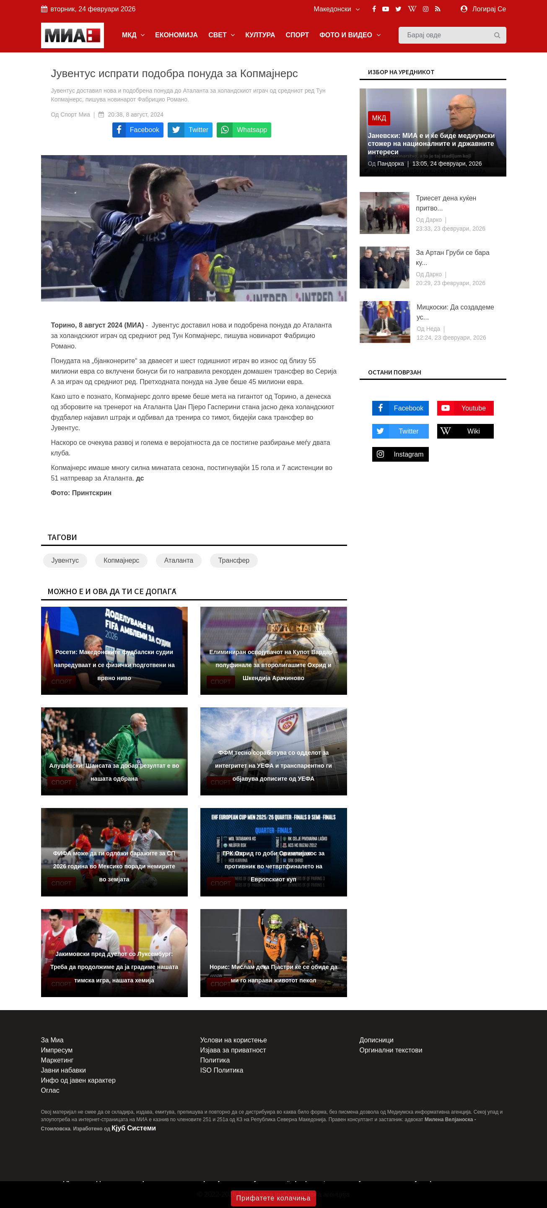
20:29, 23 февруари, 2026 (450, 283)
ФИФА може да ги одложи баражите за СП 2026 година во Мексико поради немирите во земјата (114, 866)
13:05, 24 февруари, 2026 (447, 163)
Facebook (398, 408)
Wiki (458, 431)
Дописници (377, 1040)
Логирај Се (489, 9)
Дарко (433, 219)
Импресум (57, 1050)
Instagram (398, 454)
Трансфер (233, 560)
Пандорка (390, 163)
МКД (133, 35)
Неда (432, 328)
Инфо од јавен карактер (78, 1080)
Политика (215, 1060)
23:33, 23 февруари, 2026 (450, 228)
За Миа (52, 1040)
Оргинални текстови (391, 1050)
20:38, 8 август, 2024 (135, 114)
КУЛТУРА (260, 35)
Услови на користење (233, 1040)
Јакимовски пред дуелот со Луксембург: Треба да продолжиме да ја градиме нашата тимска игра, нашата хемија (114, 967)
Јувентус (65, 560)
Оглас (50, 1090)
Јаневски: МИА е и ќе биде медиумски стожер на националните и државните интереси (431, 143)
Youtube (461, 408)
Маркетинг (57, 1060)
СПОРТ (297, 35)
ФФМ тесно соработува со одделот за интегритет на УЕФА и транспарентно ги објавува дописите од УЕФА (273, 765)
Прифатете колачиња (273, 1198)
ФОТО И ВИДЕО (349, 35)
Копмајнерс (121, 560)
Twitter (395, 431)
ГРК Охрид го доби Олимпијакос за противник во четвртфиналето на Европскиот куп (274, 866)
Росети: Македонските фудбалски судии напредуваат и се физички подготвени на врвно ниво (114, 665)
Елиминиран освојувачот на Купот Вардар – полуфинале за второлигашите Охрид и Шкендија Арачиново (273, 665)
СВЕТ (221, 35)
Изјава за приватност (233, 1050)
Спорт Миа (75, 114)
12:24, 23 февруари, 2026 (451, 337)
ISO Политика (222, 1070)
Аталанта (178, 560)
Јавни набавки (63, 1070)
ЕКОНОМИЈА (176, 35)
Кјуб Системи (133, 1128)
